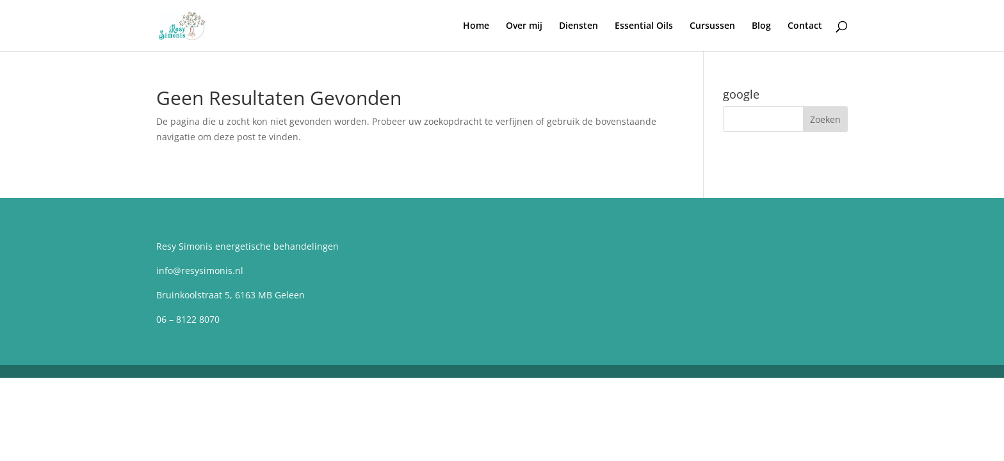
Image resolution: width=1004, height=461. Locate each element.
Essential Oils (644, 26)
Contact (805, 26)
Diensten (578, 26)
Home (476, 26)
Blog (761, 26)
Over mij (524, 26)
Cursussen (712, 26)
